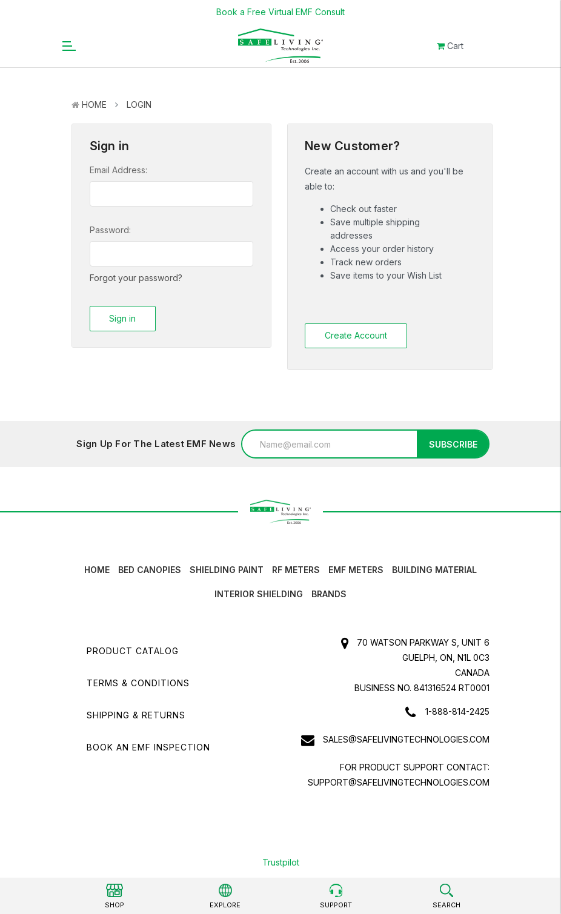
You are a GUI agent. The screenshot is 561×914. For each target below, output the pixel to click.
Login (139, 104)
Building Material (434, 570)
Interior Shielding (258, 594)
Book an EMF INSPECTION (148, 747)
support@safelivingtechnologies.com (399, 782)
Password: (110, 230)
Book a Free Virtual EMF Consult (280, 12)
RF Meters (296, 570)
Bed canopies (149, 570)
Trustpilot (280, 862)
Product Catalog (133, 651)
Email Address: (118, 170)
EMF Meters (355, 570)
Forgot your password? (136, 278)
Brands (329, 594)
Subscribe (453, 444)
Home (94, 104)
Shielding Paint (227, 570)
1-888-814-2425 (457, 711)
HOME (97, 570)
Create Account (356, 335)
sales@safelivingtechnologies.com (406, 739)
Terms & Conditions (138, 683)
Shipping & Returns (136, 715)
